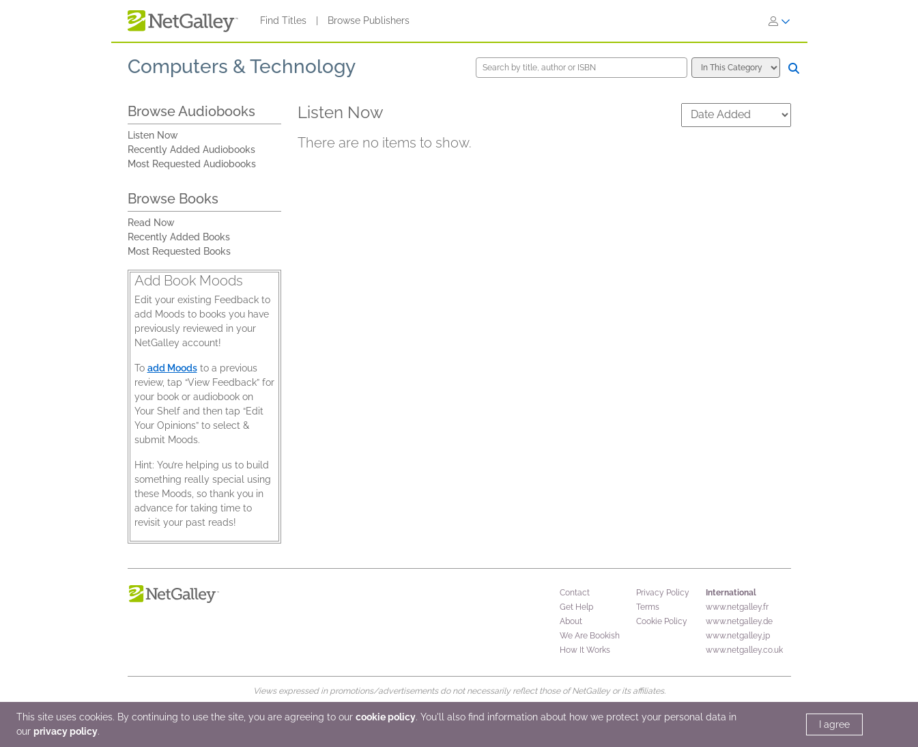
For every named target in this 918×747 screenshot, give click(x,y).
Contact (575, 592)
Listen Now (153, 135)
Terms (647, 607)
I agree (834, 724)
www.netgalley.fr (737, 607)
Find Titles (283, 20)
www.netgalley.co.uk (744, 650)
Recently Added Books (179, 236)
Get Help (576, 607)
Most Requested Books (179, 251)
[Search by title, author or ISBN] (581, 67)
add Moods (172, 368)
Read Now (151, 222)
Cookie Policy (661, 621)
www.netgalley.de (739, 621)
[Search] (793, 68)
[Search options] (735, 67)
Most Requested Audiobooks (192, 163)
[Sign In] (779, 21)
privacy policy (65, 731)
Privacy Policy (662, 592)
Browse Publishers (369, 20)
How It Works (585, 650)
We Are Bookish (590, 635)
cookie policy (386, 716)
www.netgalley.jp (738, 635)
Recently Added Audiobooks (191, 149)
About (571, 621)
